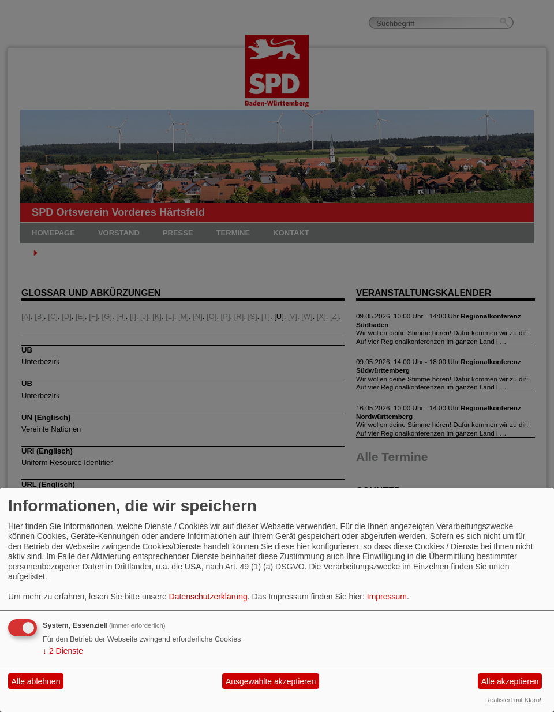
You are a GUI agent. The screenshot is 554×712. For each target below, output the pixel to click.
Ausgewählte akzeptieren (271, 681)
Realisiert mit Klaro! (513, 699)
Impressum (387, 596)
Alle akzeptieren (510, 681)
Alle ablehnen (36, 681)
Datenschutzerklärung (208, 596)
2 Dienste (63, 650)
